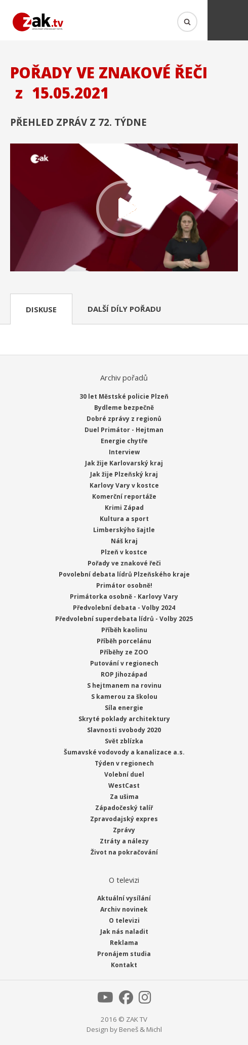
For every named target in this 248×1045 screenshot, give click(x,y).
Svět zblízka (124, 741)
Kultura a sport (124, 518)
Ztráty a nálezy (124, 841)
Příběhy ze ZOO (124, 652)
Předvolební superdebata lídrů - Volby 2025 (124, 618)
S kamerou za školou (124, 696)
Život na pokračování (124, 852)
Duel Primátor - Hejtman (124, 429)
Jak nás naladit (124, 931)
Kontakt (124, 965)
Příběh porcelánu (124, 641)
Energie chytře (124, 441)
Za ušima (124, 796)
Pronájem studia (124, 953)
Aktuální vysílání (124, 898)
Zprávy (124, 830)
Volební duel (124, 774)
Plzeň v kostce (124, 552)
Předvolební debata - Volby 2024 (124, 607)
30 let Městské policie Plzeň (124, 396)
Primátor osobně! (124, 585)
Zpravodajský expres (124, 819)
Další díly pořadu (124, 309)
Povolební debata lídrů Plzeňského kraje (124, 574)
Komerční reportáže (124, 496)
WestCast (124, 785)
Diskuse (41, 309)
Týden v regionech (124, 763)
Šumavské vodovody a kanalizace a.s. (124, 752)
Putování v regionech (124, 663)
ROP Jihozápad (124, 674)
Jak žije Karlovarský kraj (124, 463)
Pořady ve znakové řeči (124, 563)
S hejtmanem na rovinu (124, 685)
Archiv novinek (124, 909)
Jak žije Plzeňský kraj (124, 474)
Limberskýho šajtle (124, 530)
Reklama (124, 942)
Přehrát (124, 208)
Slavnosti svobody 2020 (124, 730)
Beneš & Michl (140, 1029)
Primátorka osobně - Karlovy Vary (124, 596)
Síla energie (124, 707)
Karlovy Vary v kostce (124, 485)
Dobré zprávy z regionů (124, 418)
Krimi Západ (124, 507)
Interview (124, 452)
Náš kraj (124, 541)
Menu (228, 20)
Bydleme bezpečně (124, 407)
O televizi (124, 920)
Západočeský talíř (124, 807)
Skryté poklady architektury (124, 719)
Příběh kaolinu (124, 630)
